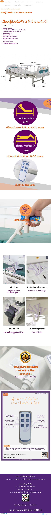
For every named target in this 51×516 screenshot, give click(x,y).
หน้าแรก (3, 9)
